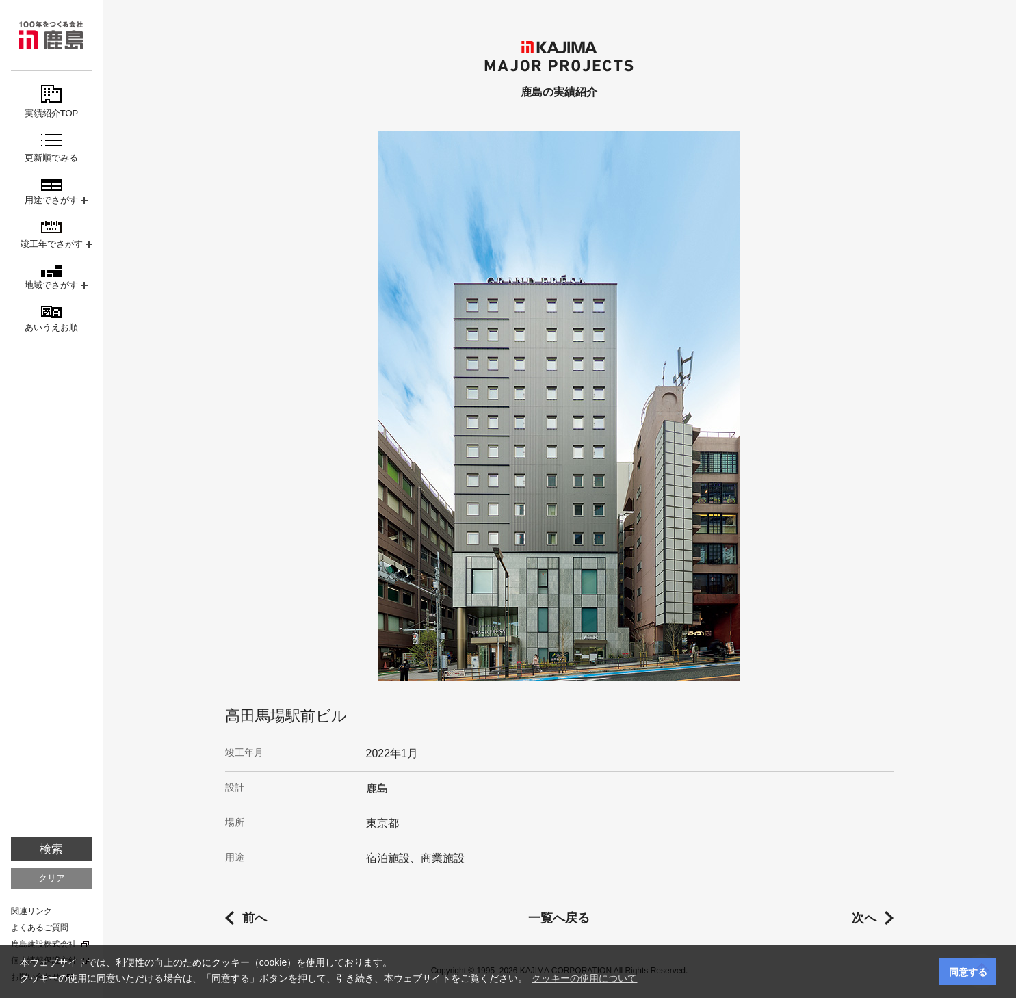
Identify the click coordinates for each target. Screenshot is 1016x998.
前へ (254, 918)
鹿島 (51, 35)
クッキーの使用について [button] (584, 978)
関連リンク (31, 911)
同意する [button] (968, 972)
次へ (864, 918)
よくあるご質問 (39, 927)
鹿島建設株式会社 (44, 944)
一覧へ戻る (559, 918)
